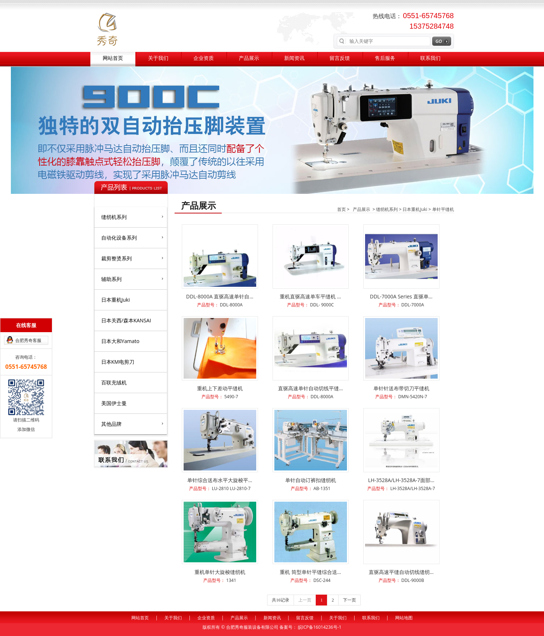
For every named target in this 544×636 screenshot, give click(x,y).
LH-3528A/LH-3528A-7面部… (401, 480)
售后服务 (385, 58)
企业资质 (203, 58)
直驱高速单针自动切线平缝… (310, 388)
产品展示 (249, 58)
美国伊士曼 (114, 403)
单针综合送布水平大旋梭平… (219, 480)
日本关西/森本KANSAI (126, 320)
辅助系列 (132, 278)
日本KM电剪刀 (117, 361)
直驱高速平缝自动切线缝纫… (401, 571)
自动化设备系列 (132, 237)
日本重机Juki (115, 299)
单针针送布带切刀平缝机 (401, 388)
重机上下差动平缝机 (220, 388)
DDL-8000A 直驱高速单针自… (220, 296)
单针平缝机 (443, 209)
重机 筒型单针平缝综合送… (310, 571)
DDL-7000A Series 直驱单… (401, 296)
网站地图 (404, 618)
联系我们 (430, 58)
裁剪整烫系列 (132, 258)
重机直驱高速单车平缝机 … (310, 296)
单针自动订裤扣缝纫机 (310, 480)
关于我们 (158, 58)
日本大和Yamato (120, 341)
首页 (341, 209)
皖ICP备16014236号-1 (319, 627)
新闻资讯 (294, 58)
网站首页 (113, 58)
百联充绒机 (114, 382)
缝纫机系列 (132, 216)
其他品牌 (132, 423)
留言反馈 (340, 58)
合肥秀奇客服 (28, 340)
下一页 (349, 600)
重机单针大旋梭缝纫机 (220, 571)
